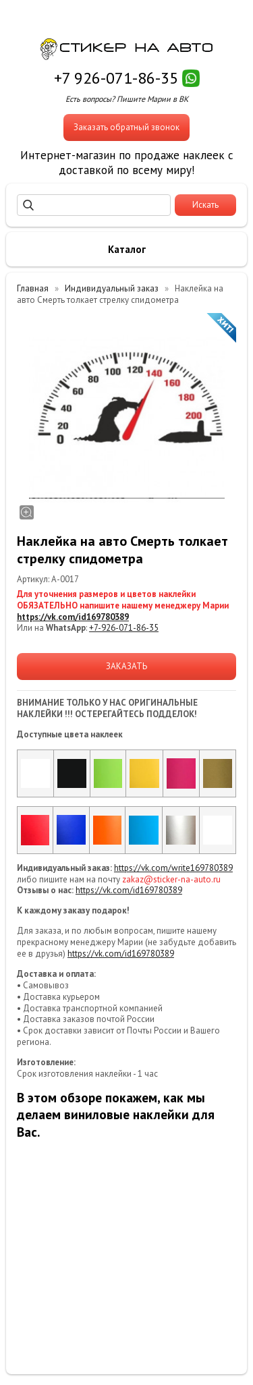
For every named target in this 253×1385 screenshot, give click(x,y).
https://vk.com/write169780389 (173, 868)
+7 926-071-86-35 (116, 77)
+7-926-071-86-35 (124, 627)
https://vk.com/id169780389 (73, 617)
